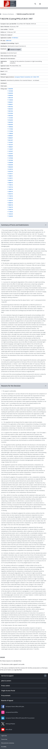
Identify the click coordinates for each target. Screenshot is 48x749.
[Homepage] (0, 14)
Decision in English (14, 50)
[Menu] (40, 3)
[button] (24, 225)
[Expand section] (45, 675)
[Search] (35, 3)
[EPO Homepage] (10, 4)
